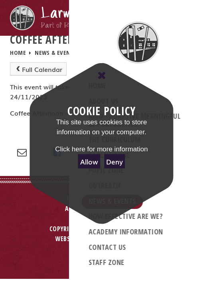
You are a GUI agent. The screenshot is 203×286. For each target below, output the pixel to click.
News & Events (56, 52)
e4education (129, 238)
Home (18, 52)
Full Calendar (38, 69)
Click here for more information (101, 149)
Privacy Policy (102, 252)
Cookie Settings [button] (101, 262)
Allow (89, 161)
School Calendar (110, 52)
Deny (114, 161)
